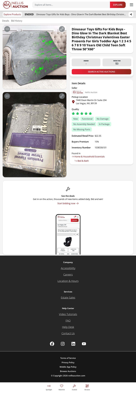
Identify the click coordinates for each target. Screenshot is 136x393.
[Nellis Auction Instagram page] (63, 344)
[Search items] (72, 5)
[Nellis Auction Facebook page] (52, 344)
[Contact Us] (68, 333)
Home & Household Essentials (88, 156)
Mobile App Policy (68, 366)
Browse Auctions (68, 371)
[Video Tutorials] (68, 314)
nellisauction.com (76, 375)
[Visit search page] (87, 387)
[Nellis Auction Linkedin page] (73, 344)
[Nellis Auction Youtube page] (84, 344)
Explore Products (12, 14)
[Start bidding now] (68, 203)
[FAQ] (68, 320)
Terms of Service (68, 358)
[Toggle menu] (131, 5)
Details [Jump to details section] (5, 20)
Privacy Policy (68, 362)
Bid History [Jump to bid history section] (16, 20)
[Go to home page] (15, 5)
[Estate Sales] (68, 297)
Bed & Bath (82, 160)
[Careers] (68, 274)
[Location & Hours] (68, 281)
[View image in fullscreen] (62, 29)
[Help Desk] (68, 327)
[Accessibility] (68, 268)
